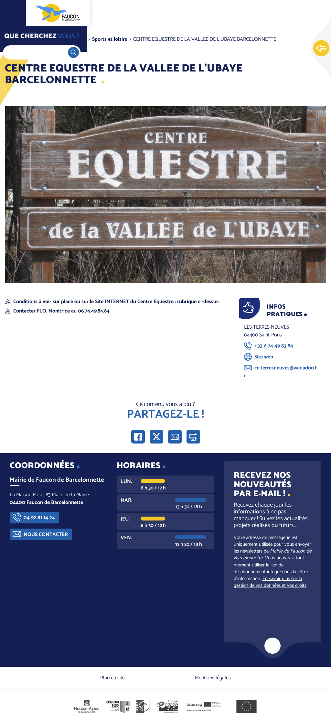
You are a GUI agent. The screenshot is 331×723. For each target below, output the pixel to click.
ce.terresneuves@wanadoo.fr (280, 372)
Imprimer (193, 437)
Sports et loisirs (109, 39)
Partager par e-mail (175, 437)
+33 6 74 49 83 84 (273, 346)
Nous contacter (46, 534)
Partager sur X (156, 437)
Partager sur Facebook (138, 437)
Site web (263, 357)
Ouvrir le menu (13, 13)
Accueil (18, 39)
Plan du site (112, 678)
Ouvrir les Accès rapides (321, 48)
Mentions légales (213, 678)
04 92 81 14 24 (39, 517)
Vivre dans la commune (59, 39)
